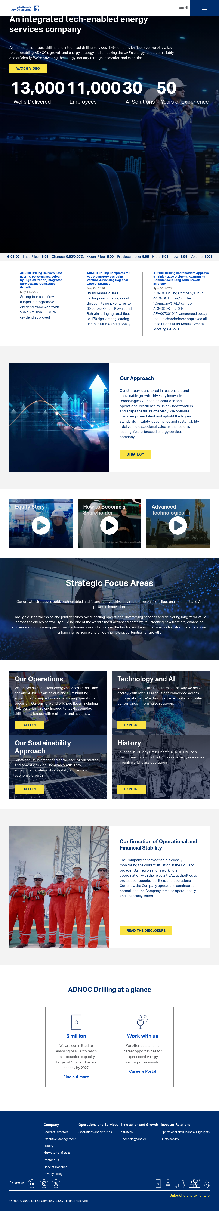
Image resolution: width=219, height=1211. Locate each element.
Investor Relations (175, 1125)
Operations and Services (95, 1132)
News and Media (57, 1153)
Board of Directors (56, 1132)
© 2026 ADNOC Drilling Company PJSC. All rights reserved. (48, 1201)
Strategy (127, 1132)
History (48, 1146)
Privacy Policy (53, 1174)
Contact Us (51, 1160)
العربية (183, 8)
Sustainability (170, 1139)
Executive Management (60, 1139)
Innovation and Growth (139, 1125)
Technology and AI (133, 1139)
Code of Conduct (55, 1167)
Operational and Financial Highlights (185, 1132)
